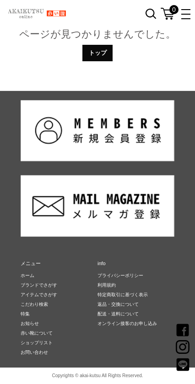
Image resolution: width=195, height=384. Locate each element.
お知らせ (30, 323)
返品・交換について (118, 304)
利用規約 (107, 285)
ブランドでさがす (39, 285)
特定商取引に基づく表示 (123, 294)
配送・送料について (118, 313)
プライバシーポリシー (120, 275)
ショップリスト (37, 342)
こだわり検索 (34, 304)
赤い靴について (37, 333)
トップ (98, 53)
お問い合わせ (34, 352)
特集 (25, 313)
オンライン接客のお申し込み (127, 323)
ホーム (27, 275)
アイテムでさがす (39, 294)
